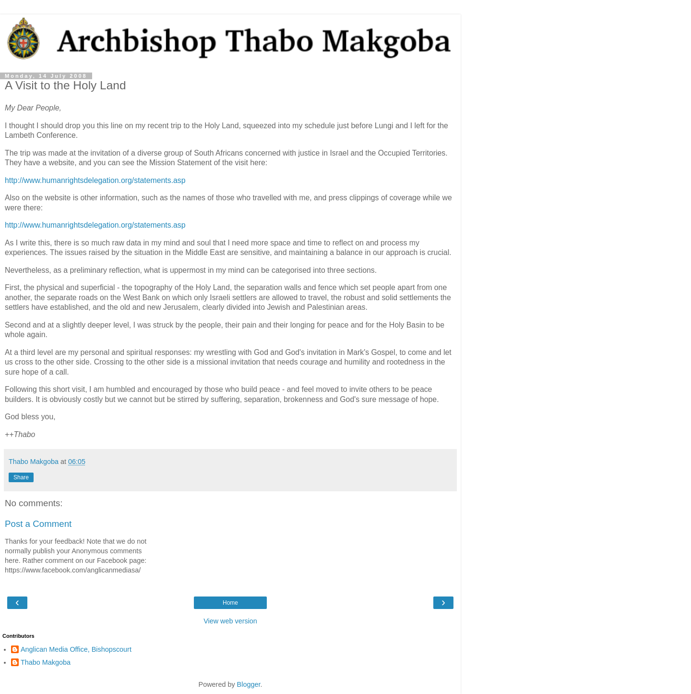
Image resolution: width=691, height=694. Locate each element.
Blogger (249, 684)
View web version (230, 621)
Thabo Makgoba (46, 662)
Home (230, 602)
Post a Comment (38, 524)
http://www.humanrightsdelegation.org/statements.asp (95, 180)
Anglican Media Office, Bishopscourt (76, 649)
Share (21, 477)
